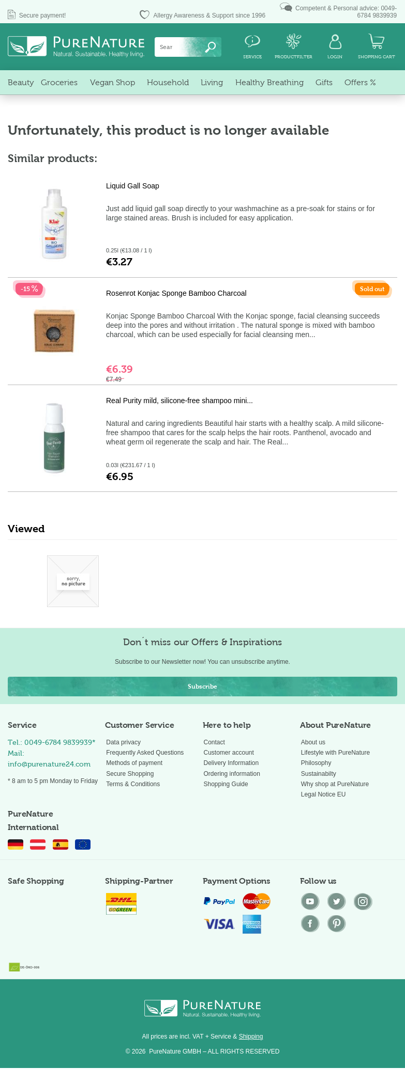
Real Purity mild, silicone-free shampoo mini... (179, 400)
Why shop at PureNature (335, 784)
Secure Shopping (130, 773)
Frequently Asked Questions (145, 752)
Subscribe (202, 686)
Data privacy (123, 742)
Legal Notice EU (323, 794)
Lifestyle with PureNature (335, 752)
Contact (214, 742)
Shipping (251, 1036)
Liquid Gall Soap (132, 186)
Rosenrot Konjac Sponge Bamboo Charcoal (176, 293)
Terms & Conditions (133, 784)
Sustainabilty (318, 773)
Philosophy (316, 763)
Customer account (229, 752)
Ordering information (232, 773)
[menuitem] (188, 47)
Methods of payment (134, 763)
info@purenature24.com (49, 764)
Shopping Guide (226, 784)
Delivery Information (231, 763)
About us (313, 742)
